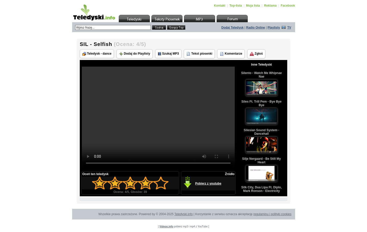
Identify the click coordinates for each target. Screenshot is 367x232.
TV (289, 27)
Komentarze (231, 54)
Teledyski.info (183, 214)
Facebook (288, 5)
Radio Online (255, 27)
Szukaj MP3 (168, 54)
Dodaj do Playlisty (134, 54)
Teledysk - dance (96, 54)
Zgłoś (256, 54)
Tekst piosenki (199, 54)
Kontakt (219, 5)
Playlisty (274, 27)
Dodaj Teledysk (232, 27)
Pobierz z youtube (208, 183)
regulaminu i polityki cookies (272, 214)
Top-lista (235, 5)
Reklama (270, 5)
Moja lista (253, 5)
